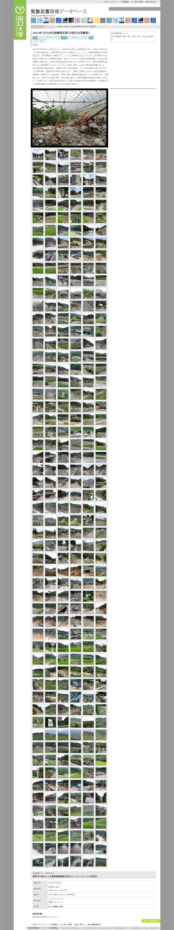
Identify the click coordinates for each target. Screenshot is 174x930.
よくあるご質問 (136, 2)
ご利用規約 (123, 2)
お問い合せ (150, 2)
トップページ (37, 27)
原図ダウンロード (55, 902)
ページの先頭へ (150, 921)
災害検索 (49, 27)
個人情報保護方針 (94, 924)
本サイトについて (110, 2)
